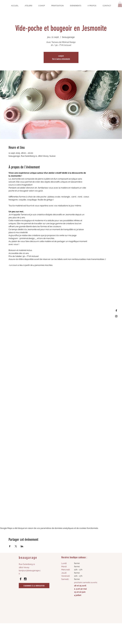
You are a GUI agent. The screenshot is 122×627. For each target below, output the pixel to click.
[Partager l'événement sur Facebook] (10, 546)
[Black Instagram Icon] (25, 579)
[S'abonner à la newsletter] (34, 585)
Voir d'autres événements (61, 59)
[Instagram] (116, 316)
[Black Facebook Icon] (20, 579)
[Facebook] (116, 310)
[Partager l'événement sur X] (16, 546)
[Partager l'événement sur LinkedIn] (22, 546)
